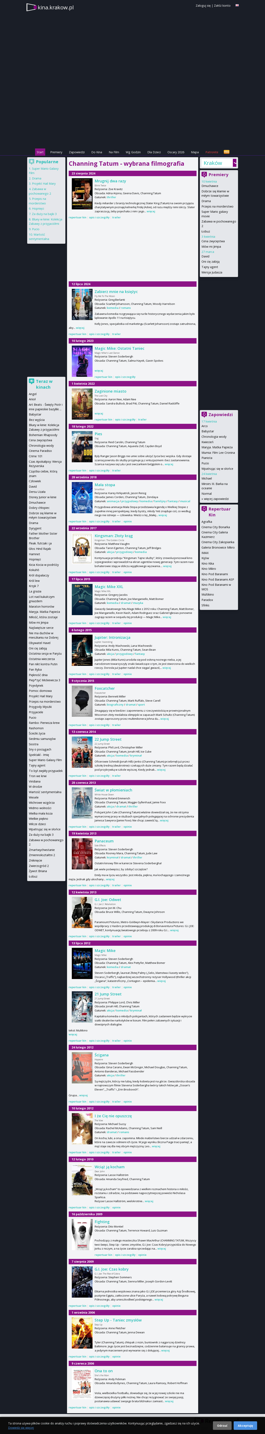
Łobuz (205, 231)
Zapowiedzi (77, 152)
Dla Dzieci (154, 152)
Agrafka (206, 522)
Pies (98, 433)
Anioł (32, 399)
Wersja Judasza (211, 272)
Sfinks (205, 605)
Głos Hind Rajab (40, 549)
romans (126, 308)
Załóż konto (222, 5)
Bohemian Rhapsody (43, 435)
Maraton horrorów (41, 606)
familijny (160, 501)
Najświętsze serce (41, 628)
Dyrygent (35, 528)
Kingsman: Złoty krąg (114, 535)
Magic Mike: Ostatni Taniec (119, 348)
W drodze (35, 787)
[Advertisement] (132, 119)
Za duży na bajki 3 (44, 214)
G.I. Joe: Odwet (108, 899)
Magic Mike (105, 950)
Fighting (102, 1221)
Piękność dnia (38, 675)
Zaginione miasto (110, 391)
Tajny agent (209, 267)
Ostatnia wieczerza (42, 659)
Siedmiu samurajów (42, 739)
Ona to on (104, 1370)
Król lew (34, 581)
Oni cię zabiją (210, 261)
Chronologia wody (213, 437)
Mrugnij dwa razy (110, 180)
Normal (206, 494)
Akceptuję (245, 1426)
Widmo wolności (40, 808)
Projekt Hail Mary (44, 183)
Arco (204, 426)
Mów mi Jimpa (211, 246)
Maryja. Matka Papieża (217, 447)
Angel (33, 394)
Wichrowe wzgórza (42, 803)
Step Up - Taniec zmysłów (118, 1320)
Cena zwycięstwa (213, 241)
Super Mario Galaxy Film (45, 760)
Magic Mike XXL (109, 586)
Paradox (207, 600)
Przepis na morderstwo (217, 206)
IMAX (205, 553)
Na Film (114, 152)
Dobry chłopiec (39, 508)
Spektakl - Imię (39, 755)
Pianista (206, 458)
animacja (113, 501)
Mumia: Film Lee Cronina (218, 453)
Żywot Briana (38, 871)
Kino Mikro (208, 569)
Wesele (34, 797)
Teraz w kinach (44, 384)
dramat (126, 603)
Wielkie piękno (38, 819)
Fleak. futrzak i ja (40, 543)
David (205, 256)
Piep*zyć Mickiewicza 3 (44, 680)
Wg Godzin (133, 152)
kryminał (136, 755)
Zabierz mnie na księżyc (116, 291)
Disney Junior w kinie (42, 497)
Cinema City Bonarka (215, 527)
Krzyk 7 (34, 586)
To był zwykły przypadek (46, 771)
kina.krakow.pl (56, 7)
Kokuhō (34, 570)
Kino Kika (207, 563)
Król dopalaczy (39, 575)
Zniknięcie (35, 860)
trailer (116, 217)
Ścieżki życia (37, 733)
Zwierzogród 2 (39, 866)
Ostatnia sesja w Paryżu (45, 653)
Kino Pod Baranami (214, 574)
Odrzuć (222, 1426)
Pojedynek (36, 685)
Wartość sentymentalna (45, 792)
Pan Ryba (35, 669)
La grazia (35, 591)
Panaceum (104, 840)
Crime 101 (36, 456)
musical (185, 501)
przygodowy (129, 501)
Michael (206, 478)
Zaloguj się (203, 5)
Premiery (56, 152)
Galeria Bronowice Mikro (218, 547)
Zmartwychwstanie (42, 850)
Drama (206, 201)
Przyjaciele (36, 712)
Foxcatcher (105, 688)
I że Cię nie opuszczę (113, 1115)
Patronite (211, 152)
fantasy (173, 501)
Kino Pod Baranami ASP (217, 579)
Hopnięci (38, 208)
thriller (111, 197)
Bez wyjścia (37, 420)
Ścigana (102, 1054)
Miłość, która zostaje (43, 617)
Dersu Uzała (37, 492)
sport (141, 704)
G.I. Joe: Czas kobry (112, 1269)
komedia (112, 308)
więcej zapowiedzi (216, 499)
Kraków (213, 163)
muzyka (138, 603)
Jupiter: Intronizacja (113, 637)
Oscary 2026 (175, 152)
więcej (151, 211)
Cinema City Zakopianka (217, 542)
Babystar (207, 431)
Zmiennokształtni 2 (42, 855)
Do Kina (96, 152)
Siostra (33, 744)
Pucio (205, 463)
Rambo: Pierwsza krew (44, 723)
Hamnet (34, 554)
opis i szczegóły (99, 217)
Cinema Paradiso (40, 451)
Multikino (207, 594)
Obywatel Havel (39, 643)
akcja (110, 552)
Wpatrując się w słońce (217, 469)
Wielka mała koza (41, 813)
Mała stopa (105, 484)
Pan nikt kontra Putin (43, 664)
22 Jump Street (108, 739)
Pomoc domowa (40, 691)
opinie (127, 521)
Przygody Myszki (40, 707)
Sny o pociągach (40, 749)
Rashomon (36, 728)
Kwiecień (207, 442)
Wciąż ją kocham (110, 1166)
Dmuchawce (209, 186)
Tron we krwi (37, 776)
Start (40, 152)
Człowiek (35, 481)
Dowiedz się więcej (21, 1428)
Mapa (195, 152)
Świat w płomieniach (113, 789)
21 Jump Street (108, 993)
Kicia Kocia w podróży (44, 565)
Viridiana (34, 781)
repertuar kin (77, 217)
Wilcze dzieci (37, 824)
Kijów (205, 558)
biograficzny (115, 704)
